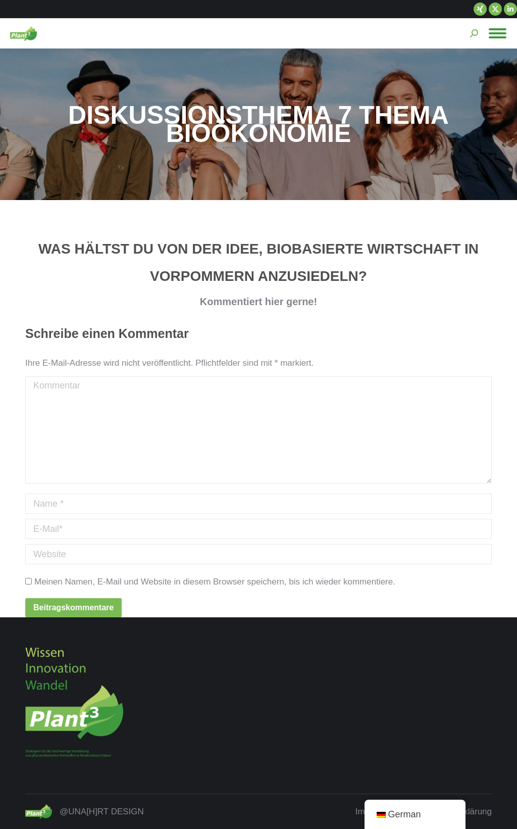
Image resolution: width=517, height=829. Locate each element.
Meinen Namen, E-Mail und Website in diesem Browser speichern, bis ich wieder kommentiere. (214, 582)
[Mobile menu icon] (497, 33)
